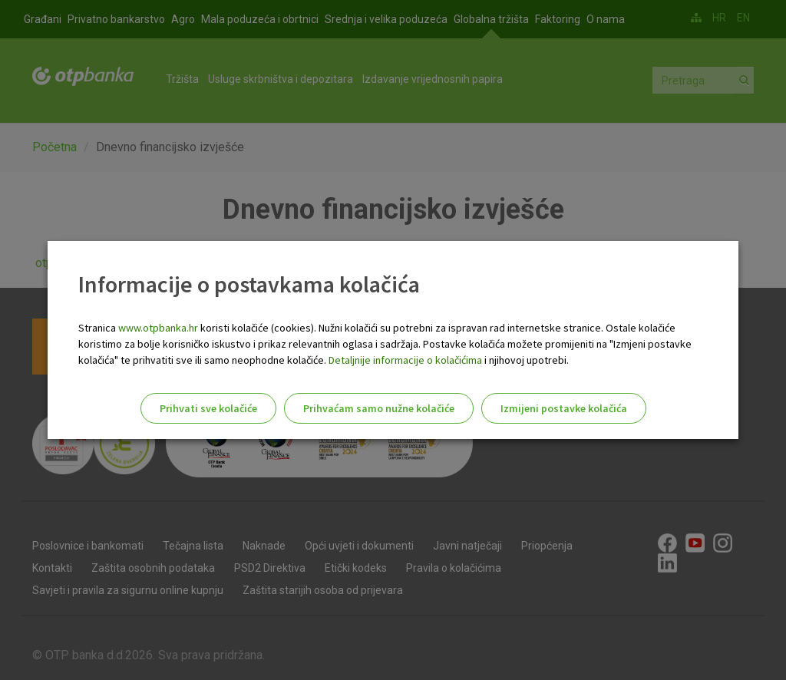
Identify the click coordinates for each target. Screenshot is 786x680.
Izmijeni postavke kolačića (563, 408)
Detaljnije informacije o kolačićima (405, 360)
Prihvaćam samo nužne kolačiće (378, 408)
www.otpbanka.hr (158, 328)
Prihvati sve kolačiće (208, 408)
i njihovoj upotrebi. (525, 360)
